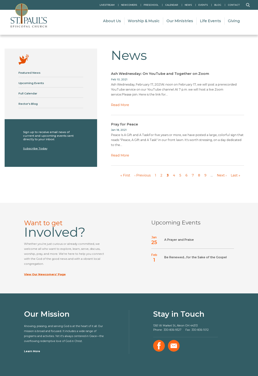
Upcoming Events (31, 83)
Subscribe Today (35, 148)
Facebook (159, 346)
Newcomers (129, 5)
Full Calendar (27, 93)
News (188, 5)
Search (248, 5)
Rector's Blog (28, 104)
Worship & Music (144, 21)
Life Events (210, 21)
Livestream (107, 5)
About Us (112, 21)
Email (174, 346)
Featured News (29, 72)
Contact (234, 5)
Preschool (151, 5)
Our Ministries (179, 21)
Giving (234, 21)
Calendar (171, 5)
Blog (217, 5)
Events (203, 5)
